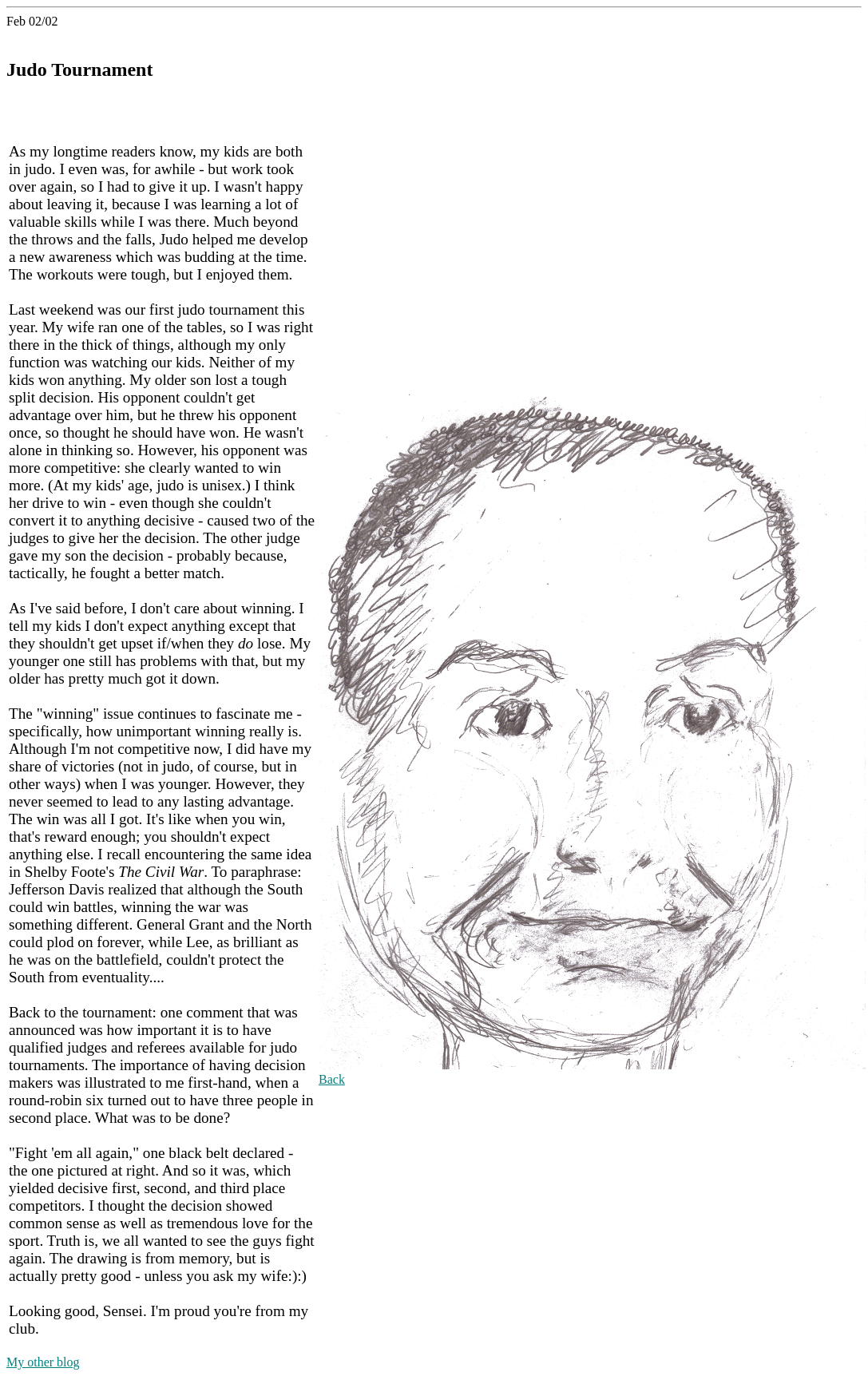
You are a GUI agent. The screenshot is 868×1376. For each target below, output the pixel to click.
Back (332, 1079)
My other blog (43, 1362)
